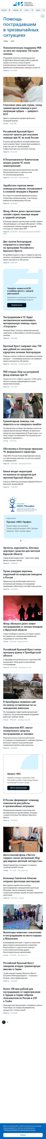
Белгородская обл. (25, 364)
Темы (5, 41)
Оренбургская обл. (25, 667)
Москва (21, 898)
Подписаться (16, 305)
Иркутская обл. (23, 641)
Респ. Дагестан (23, 870)
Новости (6, 70)
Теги (12, 41)
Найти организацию (18, 788)
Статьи (5, 123)
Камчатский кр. (24, 177)
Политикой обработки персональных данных (19, 1130)
